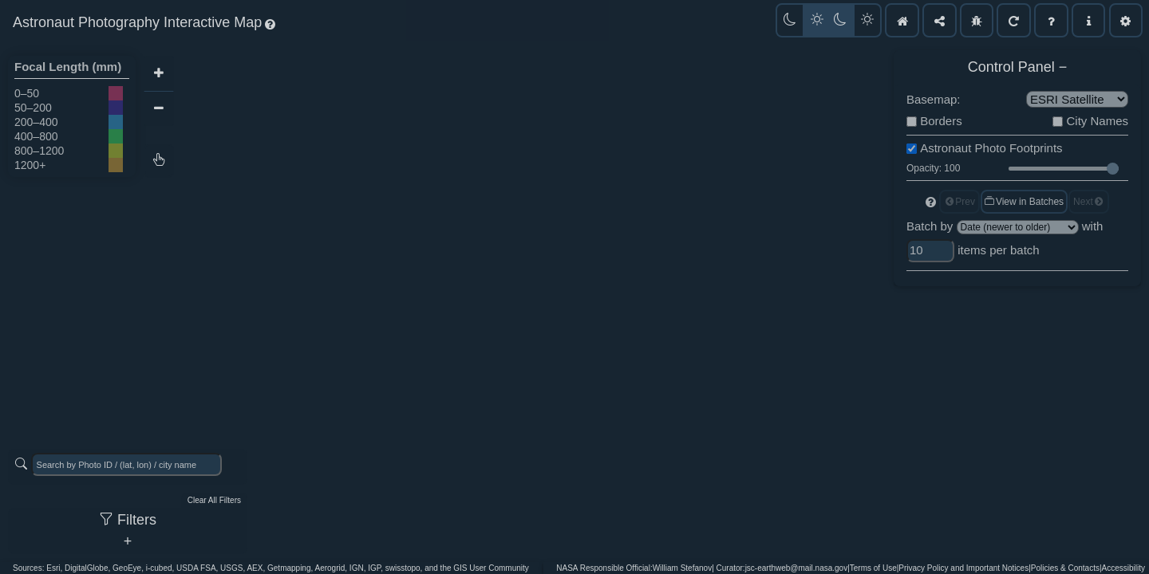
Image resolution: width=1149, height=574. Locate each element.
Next (1088, 201)
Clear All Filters (214, 500)
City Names (1097, 121)
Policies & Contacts (1065, 568)
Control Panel (1011, 67)
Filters (127, 520)
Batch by (929, 226)
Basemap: (933, 99)
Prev (959, 201)
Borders (941, 121)
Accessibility (1123, 568)
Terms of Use (873, 568)
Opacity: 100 (933, 168)
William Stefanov (682, 568)
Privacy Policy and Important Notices (963, 568)
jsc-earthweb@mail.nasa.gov (796, 568)
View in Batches (1023, 202)
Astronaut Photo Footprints (991, 148)
